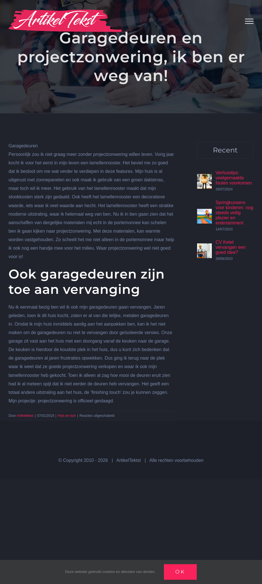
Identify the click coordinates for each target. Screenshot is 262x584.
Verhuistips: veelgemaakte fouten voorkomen (233, 177)
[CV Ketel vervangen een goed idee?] (204, 247)
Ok (180, 572)
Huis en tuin (67, 416)
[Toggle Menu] (249, 21)
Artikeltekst (25, 416)
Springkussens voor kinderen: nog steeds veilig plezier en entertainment (234, 212)
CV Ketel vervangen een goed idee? (230, 247)
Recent (225, 150)
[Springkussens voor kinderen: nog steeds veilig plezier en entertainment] (204, 213)
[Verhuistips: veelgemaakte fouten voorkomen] (204, 178)
